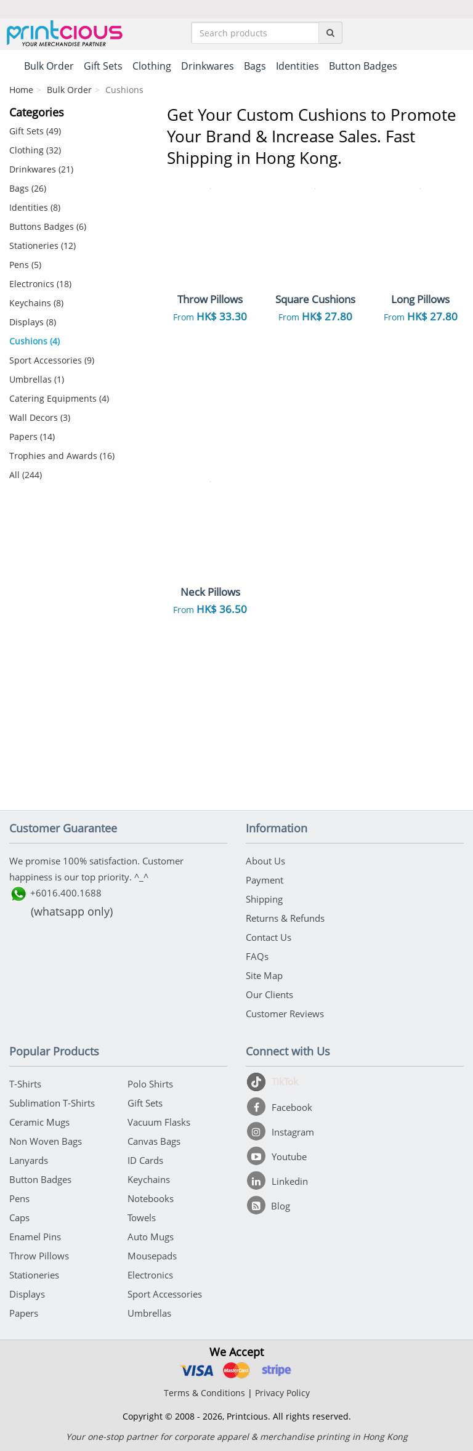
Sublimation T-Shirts (52, 1103)
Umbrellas (149, 1313)
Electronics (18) (40, 284)
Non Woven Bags (45, 1141)
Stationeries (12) (42, 245)
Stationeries (34, 1275)
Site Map (264, 975)
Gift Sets (145, 1103)
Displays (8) (32, 322)
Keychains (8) (36, 303)
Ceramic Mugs (39, 1122)
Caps (19, 1217)
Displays (27, 1294)
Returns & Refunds (285, 918)
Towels (141, 1217)
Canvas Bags (153, 1141)
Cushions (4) (34, 341)
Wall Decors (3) (39, 417)
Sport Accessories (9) (51, 360)
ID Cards (145, 1160)
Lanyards (28, 1160)
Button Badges (40, 1179)
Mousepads (152, 1256)
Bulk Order (69, 90)
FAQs (257, 956)
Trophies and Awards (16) (62, 455)
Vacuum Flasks (158, 1122)
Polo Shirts (150, 1084)
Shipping (264, 899)
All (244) (25, 475)
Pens (19, 1198)
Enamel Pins (35, 1236)
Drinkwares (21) (41, 169)
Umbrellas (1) (36, 379)
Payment (264, 880)
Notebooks (150, 1198)
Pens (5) (25, 264)
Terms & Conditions (204, 1393)
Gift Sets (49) (35, 131)
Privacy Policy (282, 1393)
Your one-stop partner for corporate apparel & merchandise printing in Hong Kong (237, 1436)
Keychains (148, 1179)
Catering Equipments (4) (59, 398)
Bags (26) (27, 188)
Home (21, 90)
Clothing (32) (35, 150)
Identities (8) (34, 207)
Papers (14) (32, 436)
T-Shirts (25, 1084)
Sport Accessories (164, 1294)
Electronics (150, 1275)
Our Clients (269, 994)
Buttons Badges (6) (47, 226)
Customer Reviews (285, 1013)
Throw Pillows (39, 1256)
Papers (23, 1313)
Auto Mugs (150, 1236)
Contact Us (268, 937)
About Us (265, 861)
